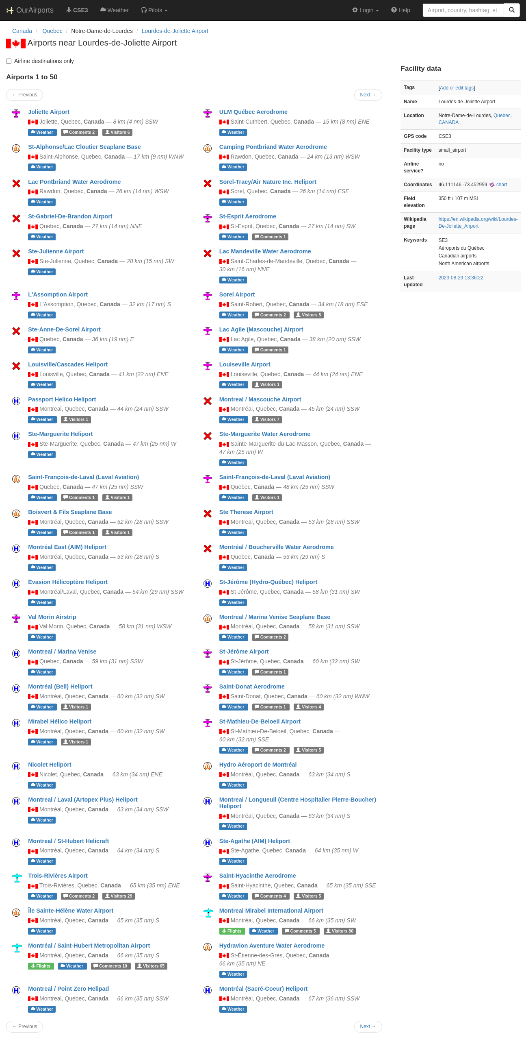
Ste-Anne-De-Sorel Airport (64, 329)
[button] (154, 10)
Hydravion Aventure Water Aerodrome (272, 945)
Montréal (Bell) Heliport (60, 686)
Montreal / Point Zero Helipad (68, 988)
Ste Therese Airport (246, 512)
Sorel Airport (237, 294)
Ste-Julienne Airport (56, 251)
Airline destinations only (40, 61)
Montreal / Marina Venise (62, 651)
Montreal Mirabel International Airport (271, 910)
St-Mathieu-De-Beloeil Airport (260, 721)
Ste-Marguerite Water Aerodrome (264, 434)
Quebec (502, 115)
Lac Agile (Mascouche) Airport (261, 329)
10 (110, 965)
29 (118, 896)
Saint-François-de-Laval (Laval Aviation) (83, 477)
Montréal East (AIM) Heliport (67, 547)
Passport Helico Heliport (62, 399)
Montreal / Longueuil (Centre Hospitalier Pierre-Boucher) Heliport (297, 802)
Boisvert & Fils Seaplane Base (70, 512)
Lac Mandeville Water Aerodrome (265, 251)
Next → (368, 95)
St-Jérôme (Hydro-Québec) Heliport (268, 582)
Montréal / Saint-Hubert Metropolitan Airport (89, 945)
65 (151, 965)
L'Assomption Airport (58, 294)
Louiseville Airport (245, 364)
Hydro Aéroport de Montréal (258, 764)
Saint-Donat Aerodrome (252, 686)
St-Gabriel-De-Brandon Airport (70, 216)
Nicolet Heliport (49, 764)
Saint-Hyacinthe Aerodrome (257, 875)
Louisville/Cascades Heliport (68, 364)
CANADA (449, 122)
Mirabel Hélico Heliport (59, 721)
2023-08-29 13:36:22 (461, 278)
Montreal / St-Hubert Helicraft (68, 841)
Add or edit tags (457, 88)
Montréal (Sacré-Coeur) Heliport (263, 988)
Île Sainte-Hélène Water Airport (70, 910)
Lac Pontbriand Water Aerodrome (74, 182)
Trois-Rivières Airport (58, 875)
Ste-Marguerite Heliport (60, 434)
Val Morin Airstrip (52, 617)
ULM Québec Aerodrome (253, 112)
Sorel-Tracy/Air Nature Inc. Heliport (267, 182)
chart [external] (498, 184)
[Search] (512, 10)
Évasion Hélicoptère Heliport (68, 582)
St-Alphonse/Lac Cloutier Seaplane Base (84, 147)
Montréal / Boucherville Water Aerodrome (276, 547)
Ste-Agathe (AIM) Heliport (254, 841)
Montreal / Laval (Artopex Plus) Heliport (82, 799)
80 (339, 930)
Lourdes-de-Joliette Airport (175, 31)
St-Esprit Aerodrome (247, 216)
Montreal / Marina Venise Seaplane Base (275, 617)
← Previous (24, 95)
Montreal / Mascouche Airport (260, 399)
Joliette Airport (48, 112)
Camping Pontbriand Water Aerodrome (273, 147)
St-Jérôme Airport (244, 651)
